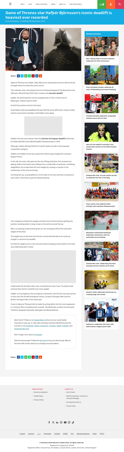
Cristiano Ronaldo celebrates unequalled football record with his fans (101, 117)
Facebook (29, 326)
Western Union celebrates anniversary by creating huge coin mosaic (101, 293)
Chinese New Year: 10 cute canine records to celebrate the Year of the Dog (101, 177)
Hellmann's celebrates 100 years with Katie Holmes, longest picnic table (100, 325)
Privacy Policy (39, 400)
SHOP (30, 4)
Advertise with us (75, 402)
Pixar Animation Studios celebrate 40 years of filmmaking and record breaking (101, 88)
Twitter (36, 326)
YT (43, 199)
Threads (52, 326)
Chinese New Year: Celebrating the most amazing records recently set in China (101, 265)
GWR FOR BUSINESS (75, 4)
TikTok (58, 326)
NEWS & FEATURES (41, 4)
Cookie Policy (38, 396)
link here (43, 340)
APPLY (23, 4)
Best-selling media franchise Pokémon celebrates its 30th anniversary (100, 60)
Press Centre (71, 406)
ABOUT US (62, 4)
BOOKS (53, 4)
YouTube (38, 335)
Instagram (44, 326)
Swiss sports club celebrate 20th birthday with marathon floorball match (100, 205)
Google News (39, 320)
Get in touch (70, 392)
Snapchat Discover (21, 329)
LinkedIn (65, 326)
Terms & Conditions (41, 392)
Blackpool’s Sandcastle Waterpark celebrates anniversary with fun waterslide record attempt (98, 235)
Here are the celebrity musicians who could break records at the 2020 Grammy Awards (101, 147)
